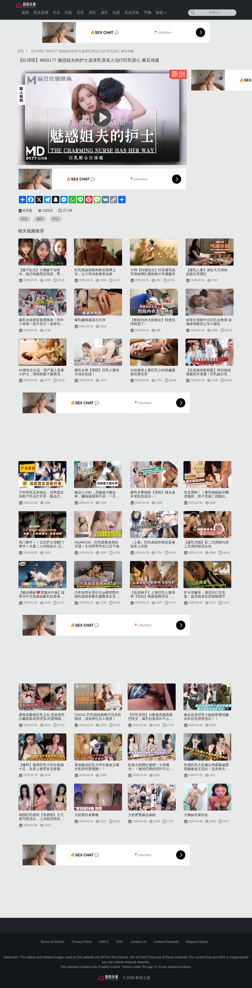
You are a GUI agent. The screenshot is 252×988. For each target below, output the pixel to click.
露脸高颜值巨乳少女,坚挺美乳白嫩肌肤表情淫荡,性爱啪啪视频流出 (42, 717)
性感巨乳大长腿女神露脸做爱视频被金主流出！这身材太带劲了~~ (206, 767)
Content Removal (166, 942)
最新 (25, 13)
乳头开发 (132, 13)
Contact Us (138, 942)
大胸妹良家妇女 (196, 815)
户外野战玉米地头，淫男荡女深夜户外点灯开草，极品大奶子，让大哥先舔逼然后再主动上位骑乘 (41, 494)
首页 (20, 51)
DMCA (104, 942)
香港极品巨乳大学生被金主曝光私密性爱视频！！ (96, 767)
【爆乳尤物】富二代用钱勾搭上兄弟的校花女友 (206, 544)
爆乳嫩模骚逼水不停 (90, 320)
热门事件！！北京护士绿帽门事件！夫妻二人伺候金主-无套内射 (42, 544)
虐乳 (104, 13)
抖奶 (68, 13)
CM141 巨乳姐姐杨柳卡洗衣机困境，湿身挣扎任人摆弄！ (97, 717)
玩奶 (116, 13)
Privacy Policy (82, 942)
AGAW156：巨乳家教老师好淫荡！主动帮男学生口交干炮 (96, 544)
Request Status (197, 942)
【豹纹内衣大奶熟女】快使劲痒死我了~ (152, 322)
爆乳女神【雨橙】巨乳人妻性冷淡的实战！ (96, 372)
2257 (119, 942)
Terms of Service (52, 942)
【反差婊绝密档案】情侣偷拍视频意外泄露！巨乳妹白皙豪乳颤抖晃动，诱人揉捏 (208, 372)
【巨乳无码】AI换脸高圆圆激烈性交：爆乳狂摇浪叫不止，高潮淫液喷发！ (150, 717)
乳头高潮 (41, 13)
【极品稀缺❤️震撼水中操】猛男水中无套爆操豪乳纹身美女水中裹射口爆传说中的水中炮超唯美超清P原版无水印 (42, 594)
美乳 (92, 13)
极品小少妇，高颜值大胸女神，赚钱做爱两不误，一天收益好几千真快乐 (96, 494)
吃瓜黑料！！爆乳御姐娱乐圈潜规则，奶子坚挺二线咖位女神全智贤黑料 (206, 494)
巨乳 (80, 13)
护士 (56, 219)
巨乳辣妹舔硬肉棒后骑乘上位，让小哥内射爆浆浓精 (95, 272)
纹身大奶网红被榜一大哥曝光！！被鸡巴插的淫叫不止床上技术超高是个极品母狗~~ (150, 767)
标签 (161, 13)
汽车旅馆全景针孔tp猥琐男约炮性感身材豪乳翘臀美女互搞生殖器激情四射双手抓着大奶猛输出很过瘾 (96, 594)
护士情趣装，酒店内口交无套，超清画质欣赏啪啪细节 (204, 594)
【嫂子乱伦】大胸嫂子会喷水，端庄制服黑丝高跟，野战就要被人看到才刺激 (41, 272)
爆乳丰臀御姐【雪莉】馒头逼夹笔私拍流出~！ (152, 494)
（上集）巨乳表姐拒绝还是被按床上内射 (152, 544)
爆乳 (40, 219)
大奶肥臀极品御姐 (142, 815)
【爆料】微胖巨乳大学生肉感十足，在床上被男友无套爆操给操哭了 (41, 767)
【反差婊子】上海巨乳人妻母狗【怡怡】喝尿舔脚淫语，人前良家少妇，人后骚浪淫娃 (152, 594)
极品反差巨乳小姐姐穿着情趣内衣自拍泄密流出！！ (206, 717)
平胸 (147, 13)
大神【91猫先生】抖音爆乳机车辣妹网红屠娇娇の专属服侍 (153, 272)
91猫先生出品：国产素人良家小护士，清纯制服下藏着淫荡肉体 (41, 372)
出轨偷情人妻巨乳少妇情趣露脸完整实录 (152, 372)
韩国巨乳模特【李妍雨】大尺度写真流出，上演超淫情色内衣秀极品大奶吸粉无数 (41, 817)
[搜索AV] (212, 12)
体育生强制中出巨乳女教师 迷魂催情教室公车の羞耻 (209, 322)
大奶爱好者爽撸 (86, 815)
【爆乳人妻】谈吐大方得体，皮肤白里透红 (208, 272)
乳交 (56, 13)
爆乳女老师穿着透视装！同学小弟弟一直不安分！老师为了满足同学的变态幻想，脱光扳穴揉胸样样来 (41, 322)
